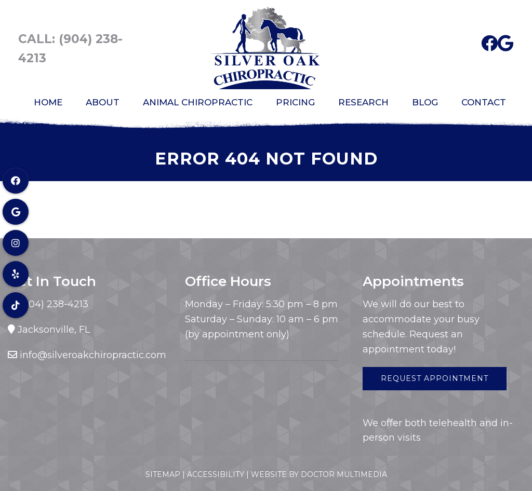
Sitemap (162, 474)
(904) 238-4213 (52, 304)
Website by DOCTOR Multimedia (319, 474)
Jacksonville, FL (54, 329)
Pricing (295, 102)
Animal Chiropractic (197, 102)
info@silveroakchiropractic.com (93, 355)
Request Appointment (434, 378)
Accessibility (215, 474)
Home (48, 102)
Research (363, 102)
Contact (483, 102)
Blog (425, 102)
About (102, 102)
